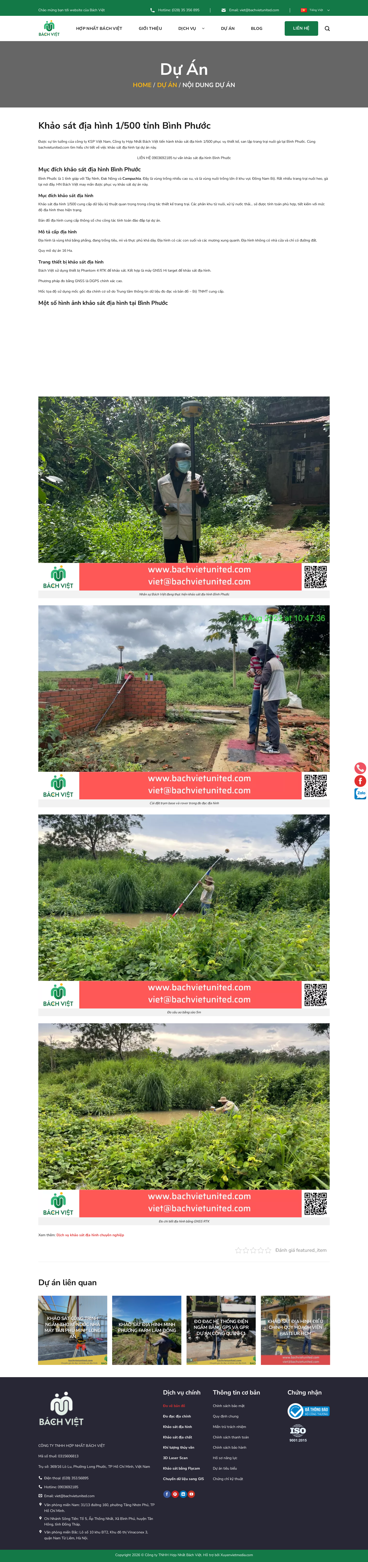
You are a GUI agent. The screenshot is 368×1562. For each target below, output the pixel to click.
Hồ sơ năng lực (225, 1458)
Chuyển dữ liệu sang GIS (183, 1478)
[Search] (327, 28)
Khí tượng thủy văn (178, 1447)
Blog (256, 28)
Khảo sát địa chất (177, 1437)
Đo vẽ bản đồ (174, 1405)
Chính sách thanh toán (231, 1437)
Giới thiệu (150, 28)
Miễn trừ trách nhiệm (229, 1426)
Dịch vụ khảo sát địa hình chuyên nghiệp (90, 1235)
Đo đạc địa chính (177, 1416)
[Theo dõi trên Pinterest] (175, 1494)
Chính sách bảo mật (229, 1405)
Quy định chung (225, 1416)
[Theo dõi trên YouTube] (191, 1494)
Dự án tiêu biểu (225, 1468)
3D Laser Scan (175, 1458)
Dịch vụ (191, 28)
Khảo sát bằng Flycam (181, 1468)
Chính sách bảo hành (229, 1447)
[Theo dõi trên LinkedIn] (183, 1494)
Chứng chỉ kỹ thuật (228, 1478)
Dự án (228, 28)
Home (142, 85)
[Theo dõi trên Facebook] (167, 1494)
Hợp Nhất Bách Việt (99, 28)
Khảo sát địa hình (177, 1426)
